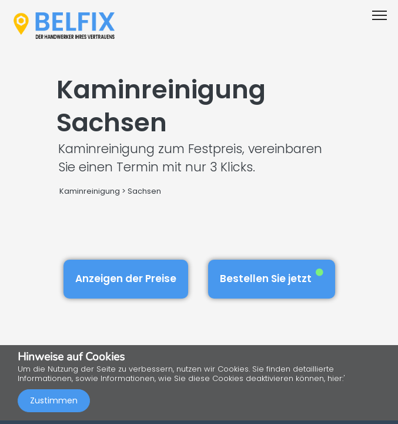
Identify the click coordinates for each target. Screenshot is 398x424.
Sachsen (144, 191)
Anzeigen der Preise (125, 278)
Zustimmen (54, 400)
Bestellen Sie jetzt (271, 277)
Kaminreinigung (89, 191)
